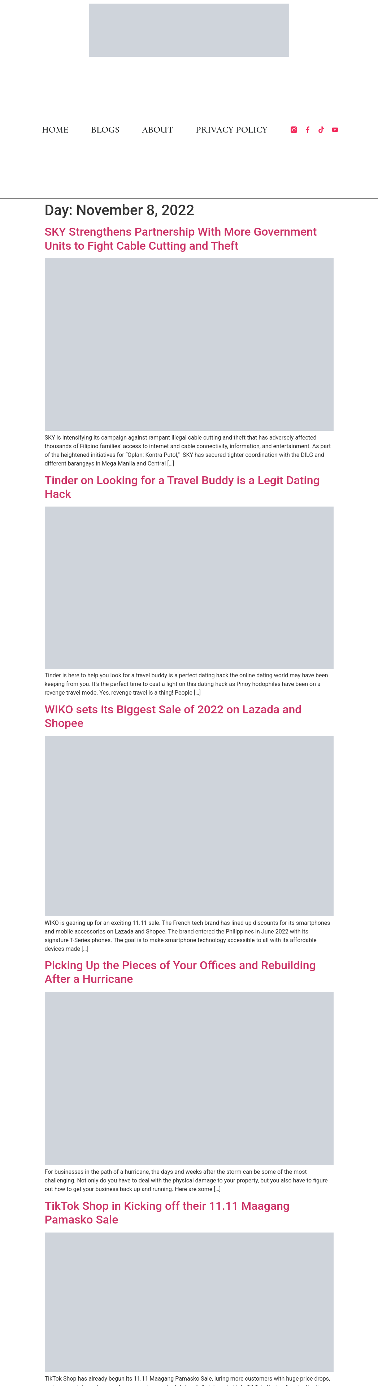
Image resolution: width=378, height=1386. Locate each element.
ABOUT (157, 129)
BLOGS (105, 129)
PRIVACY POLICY (232, 129)
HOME (55, 129)
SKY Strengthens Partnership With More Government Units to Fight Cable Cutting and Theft (181, 238)
